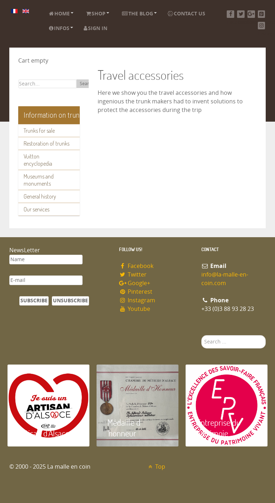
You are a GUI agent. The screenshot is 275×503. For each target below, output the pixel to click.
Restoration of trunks (46, 143)
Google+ (135, 283)
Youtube (135, 309)
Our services (36, 209)
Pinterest (136, 291)
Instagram (137, 300)
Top (156, 466)
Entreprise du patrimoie (218, 428)
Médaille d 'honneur (124, 428)
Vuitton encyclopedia (38, 160)
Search (87, 83)
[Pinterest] (261, 14)
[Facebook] (230, 14)
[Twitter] (241, 14)
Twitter (133, 274)
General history (40, 196)
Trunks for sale (39, 130)
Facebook (136, 266)
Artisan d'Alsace (43, 433)
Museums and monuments (39, 180)
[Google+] (251, 14)
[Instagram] (261, 25)
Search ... (201, 335)
